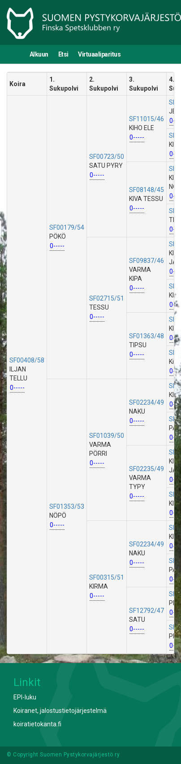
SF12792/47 (146, 610)
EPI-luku (24, 697)
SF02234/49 (146, 402)
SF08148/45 (146, 189)
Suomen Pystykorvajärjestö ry (80, 754)
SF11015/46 (146, 118)
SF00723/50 (106, 156)
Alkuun (39, 54)
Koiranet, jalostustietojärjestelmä (60, 710)
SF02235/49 (146, 468)
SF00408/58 (26, 360)
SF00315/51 (106, 577)
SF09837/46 (146, 260)
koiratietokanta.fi (37, 724)
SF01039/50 (106, 435)
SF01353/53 (66, 506)
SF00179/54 (66, 227)
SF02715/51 (106, 298)
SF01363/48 (146, 336)
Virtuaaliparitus (99, 54)
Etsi (63, 54)
